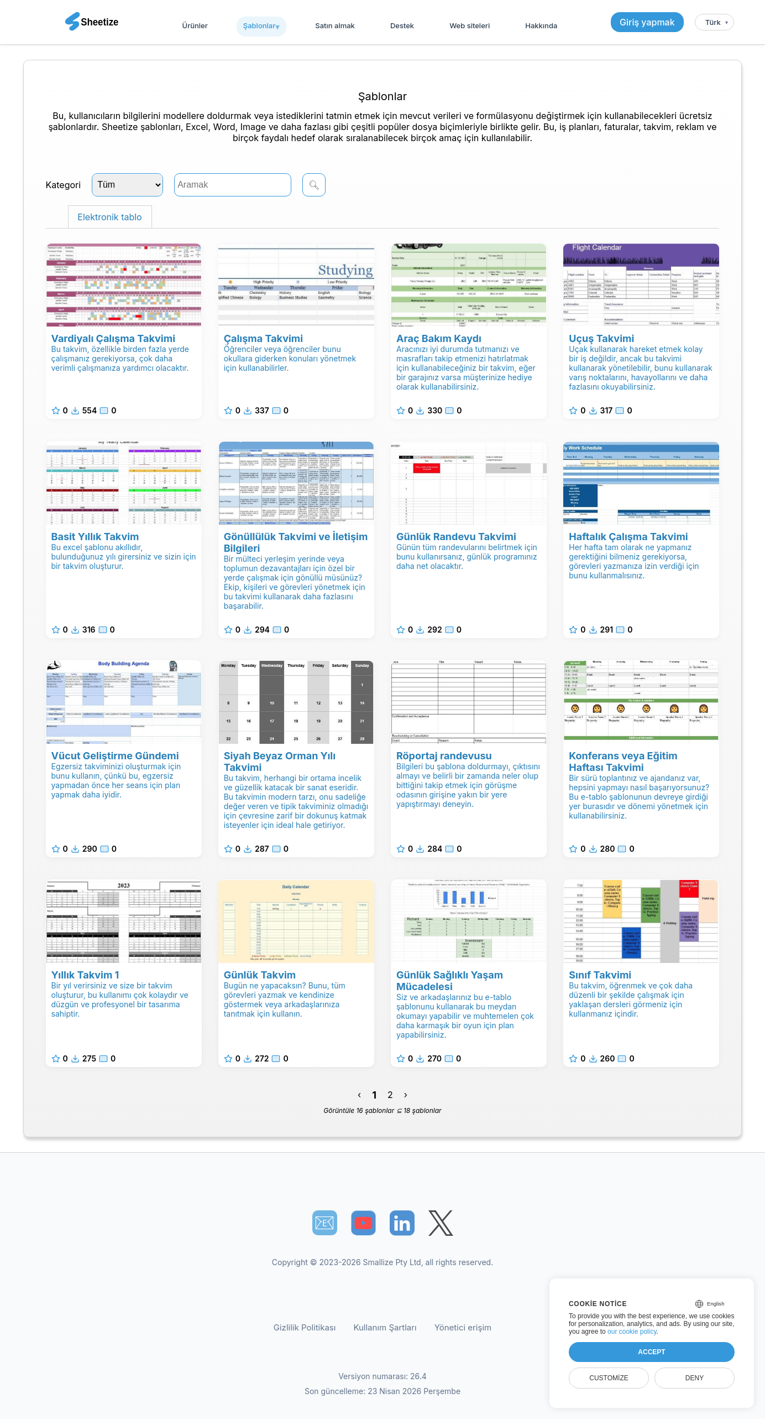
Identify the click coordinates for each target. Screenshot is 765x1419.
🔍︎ (313, 184)
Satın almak (335, 25)
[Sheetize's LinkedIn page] (402, 1222)
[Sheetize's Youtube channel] (363, 1222)
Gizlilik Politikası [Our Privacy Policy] (305, 1327)
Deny (694, 1378)
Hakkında (541, 25)
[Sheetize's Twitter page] (440, 1222)
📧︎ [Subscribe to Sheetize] (324, 1222)
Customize (608, 1378)
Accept (651, 1352)
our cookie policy (632, 1331)
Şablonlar (259, 25)
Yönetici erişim (462, 1327)
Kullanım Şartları (384, 1327)
